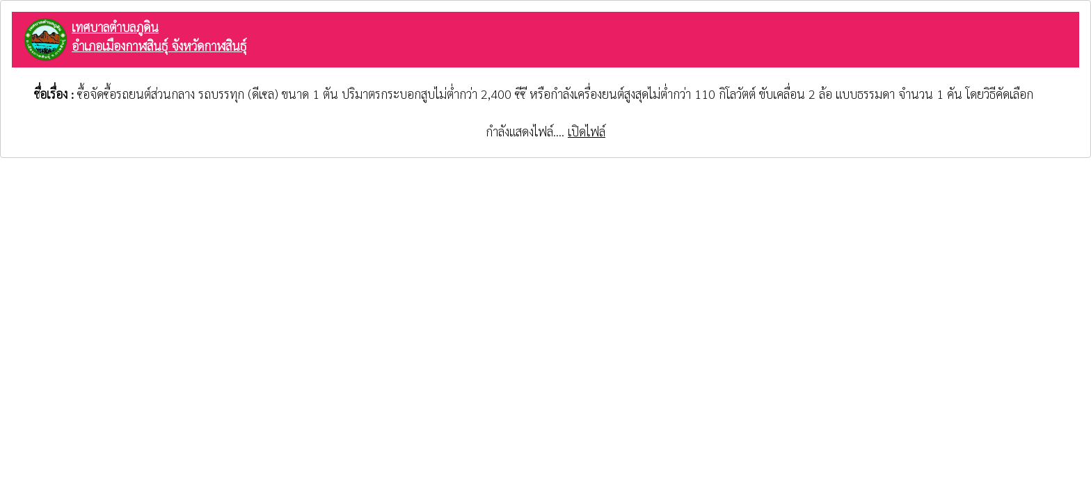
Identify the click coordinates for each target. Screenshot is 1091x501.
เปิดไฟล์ (586, 131)
